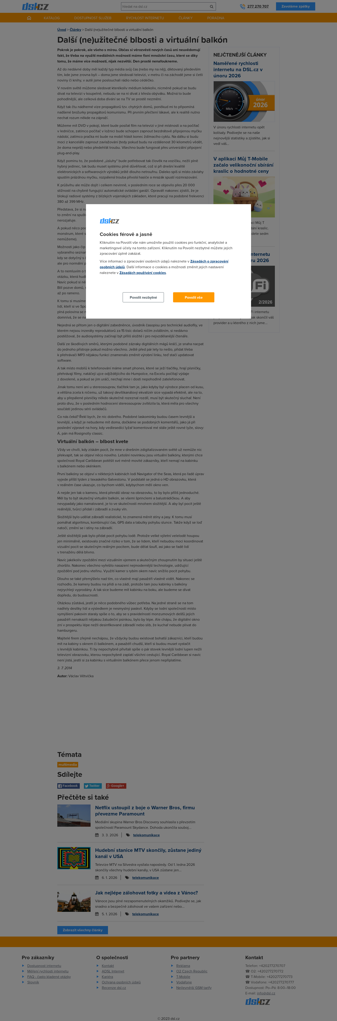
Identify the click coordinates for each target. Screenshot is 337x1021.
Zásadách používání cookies (142, 272)
